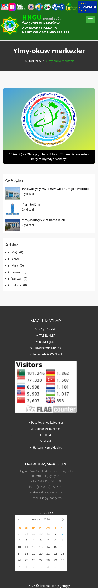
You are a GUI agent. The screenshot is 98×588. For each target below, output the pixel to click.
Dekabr (19, 285)
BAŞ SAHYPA (32, 61)
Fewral (18, 272)
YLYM (47, 441)
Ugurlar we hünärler (47, 428)
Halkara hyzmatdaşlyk (47, 447)
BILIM (47, 435)
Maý (17, 252)
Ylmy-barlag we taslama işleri (43, 220)
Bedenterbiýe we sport (47, 354)
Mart (17, 265)
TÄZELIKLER (47, 335)
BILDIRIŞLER (47, 342)
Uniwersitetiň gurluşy (47, 348)
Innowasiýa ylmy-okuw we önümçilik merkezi (55, 189)
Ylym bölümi (31, 204)
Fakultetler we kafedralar (47, 422)
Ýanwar (19, 279)
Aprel (17, 259)
